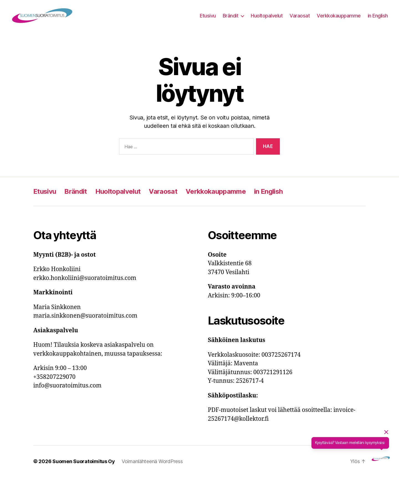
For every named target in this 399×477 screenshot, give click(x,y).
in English (378, 16)
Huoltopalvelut (267, 16)
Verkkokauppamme (339, 16)
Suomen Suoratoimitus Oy (83, 461)
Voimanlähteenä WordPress (152, 461)
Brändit (231, 16)
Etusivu (208, 16)
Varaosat (300, 16)
